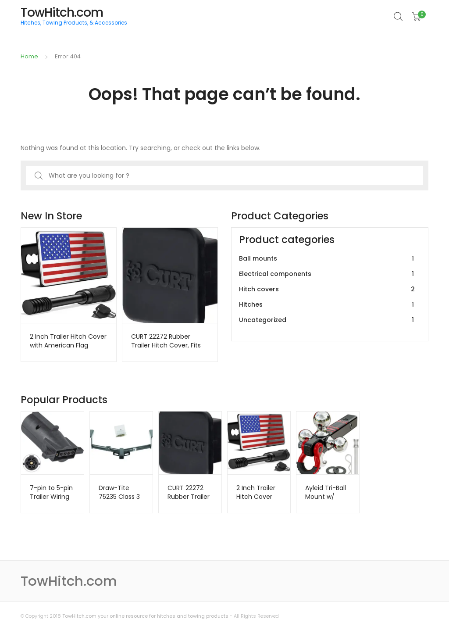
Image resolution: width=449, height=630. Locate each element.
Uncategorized (328, 320)
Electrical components (328, 274)
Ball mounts (328, 258)
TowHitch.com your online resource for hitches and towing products (145, 615)
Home (29, 56)
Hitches (328, 304)
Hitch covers (328, 289)
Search (398, 16)
